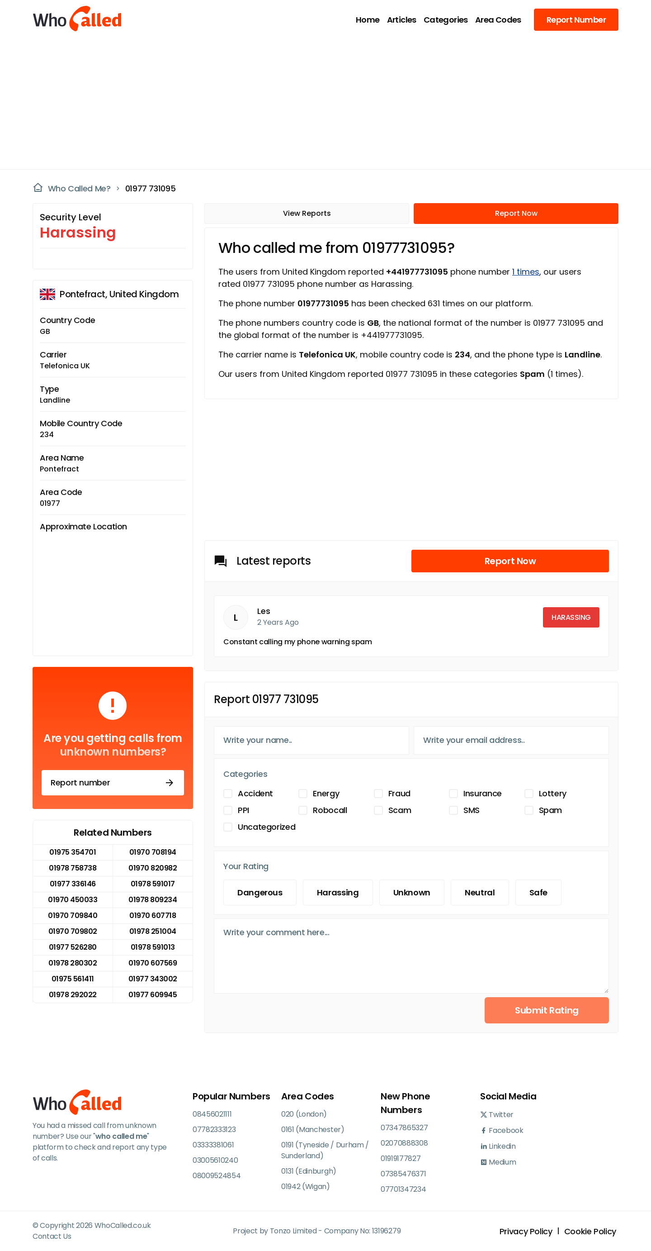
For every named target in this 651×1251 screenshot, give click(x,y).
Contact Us (52, 1236)
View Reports (307, 213)
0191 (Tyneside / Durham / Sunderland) (325, 1150)
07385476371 (403, 1174)
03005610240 (215, 1160)
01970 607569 (152, 963)
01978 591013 (153, 947)
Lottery (552, 793)
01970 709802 (72, 931)
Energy (326, 793)
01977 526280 (73, 947)
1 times (525, 271)
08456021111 (212, 1114)
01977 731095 (150, 188)
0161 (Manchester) (312, 1129)
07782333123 (214, 1129)
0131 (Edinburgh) (308, 1171)
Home (368, 19)
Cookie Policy (590, 1231)
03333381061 (213, 1145)
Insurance (482, 793)
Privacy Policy (526, 1231)
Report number (113, 783)
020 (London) (304, 1114)
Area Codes (498, 19)
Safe (538, 892)
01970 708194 (152, 852)
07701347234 (403, 1189)
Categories (446, 19)
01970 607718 (152, 915)
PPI (243, 810)
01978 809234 (152, 899)
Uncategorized (266, 826)
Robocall (330, 810)
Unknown (411, 892)
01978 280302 (72, 963)
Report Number (576, 19)
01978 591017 (153, 884)
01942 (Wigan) (305, 1186)
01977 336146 (73, 884)
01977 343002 (152, 979)
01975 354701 (72, 852)
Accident (255, 793)
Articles (401, 19)
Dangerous (260, 892)
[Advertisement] (320, 102)
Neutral (480, 892)
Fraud (399, 793)
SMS (471, 810)
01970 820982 (152, 868)
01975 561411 (73, 979)
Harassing (338, 892)
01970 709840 (72, 915)
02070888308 (404, 1143)
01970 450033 (72, 899)
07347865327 (404, 1128)
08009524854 (217, 1175)
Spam (550, 810)
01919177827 (400, 1158)
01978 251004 (152, 931)
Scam (399, 810)
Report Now (516, 213)
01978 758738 (72, 868)
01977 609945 (152, 994)
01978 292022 (73, 994)
